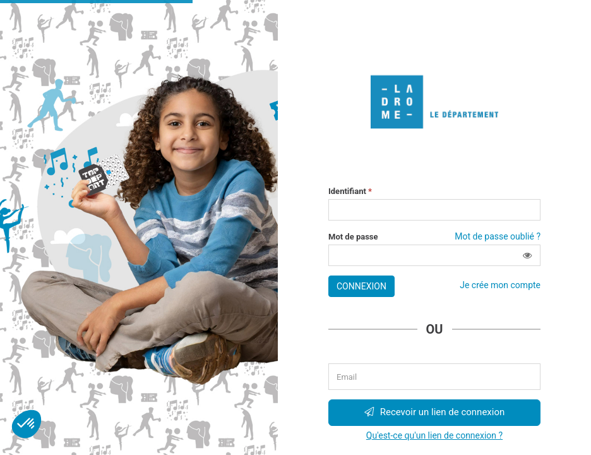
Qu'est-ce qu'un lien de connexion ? (434, 435)
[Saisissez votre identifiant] (434, 210)
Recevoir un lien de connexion (434, 412)
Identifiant (350, 191)
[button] (527, 255)
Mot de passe (353, 237)
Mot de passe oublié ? (497, 236)
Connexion (361, 286)
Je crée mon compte (500, 285)
